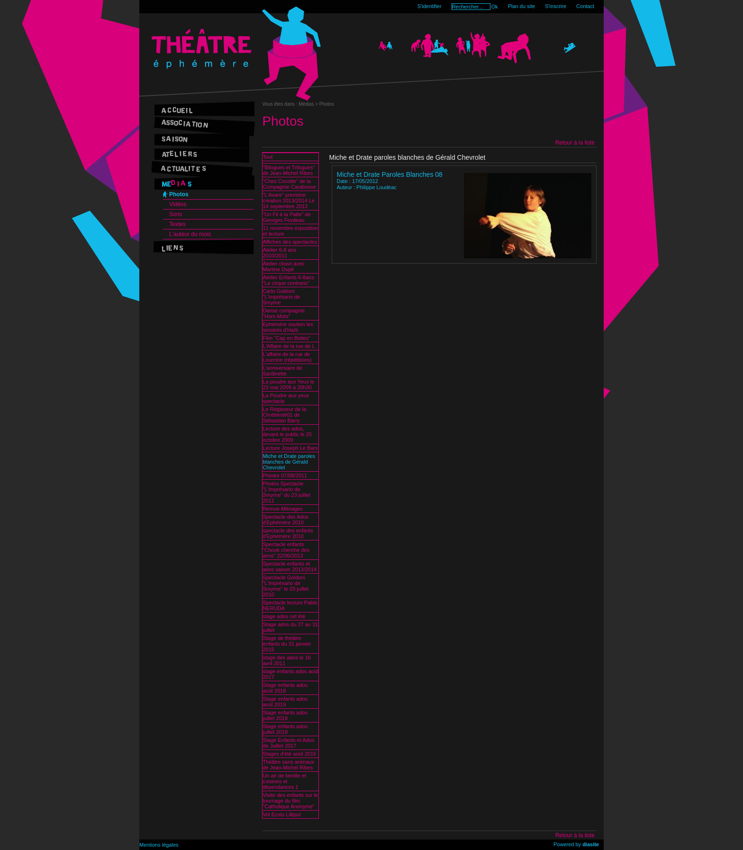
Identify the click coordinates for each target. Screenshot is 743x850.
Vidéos (177, 204)
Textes (177, 224)
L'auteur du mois (190, 234)
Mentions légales (159, 845)
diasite (590, 844)
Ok (494, 6)
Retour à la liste (575, 142)
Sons (175, 214)
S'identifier (429, 6)
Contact (585, 6)
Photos (179, 194)
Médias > (309, 104)
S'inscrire (555, 6)
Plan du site (521, 6)
